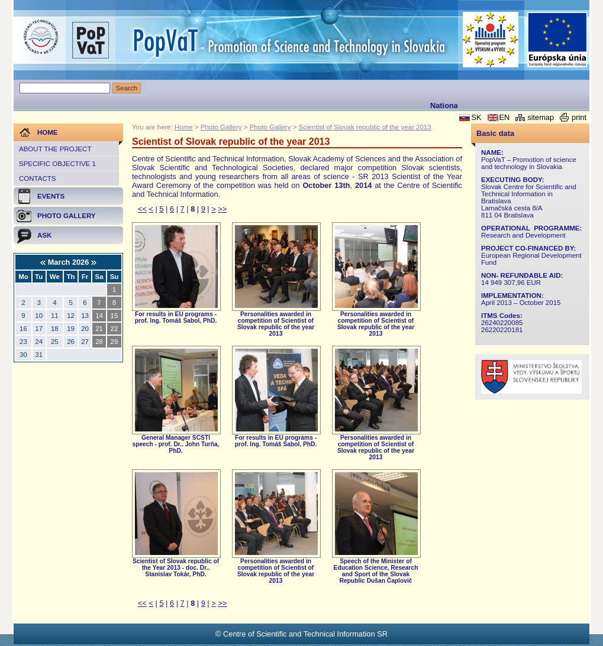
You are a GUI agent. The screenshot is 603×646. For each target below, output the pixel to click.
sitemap (540, 117)
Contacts (37, 178)
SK (476, 117)
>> (222, 208)
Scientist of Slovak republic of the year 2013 (365, 127)
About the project (55, 148)
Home (184, 127)
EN (504, 117)
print (579, 117)
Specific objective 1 (57, 163)
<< (142, 208)
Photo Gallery (221, 127)
